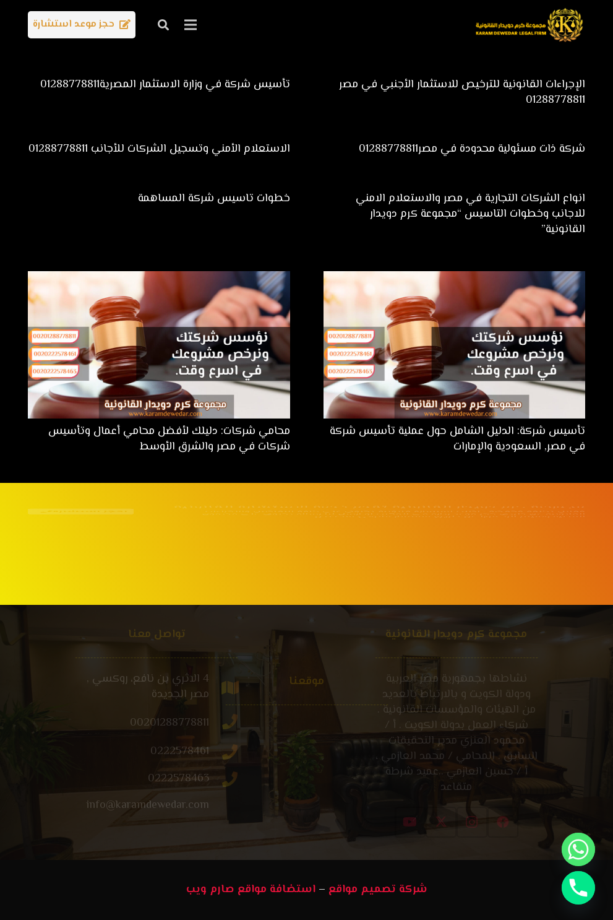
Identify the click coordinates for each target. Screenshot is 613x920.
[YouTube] (450, 822)
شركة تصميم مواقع (377, 889)
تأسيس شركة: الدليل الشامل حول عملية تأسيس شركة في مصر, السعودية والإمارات (457, 439)
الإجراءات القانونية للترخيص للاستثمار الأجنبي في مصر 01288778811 (462, 92)
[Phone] (578, 888)
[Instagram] (512, 822)
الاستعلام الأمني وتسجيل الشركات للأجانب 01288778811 (159, 149)
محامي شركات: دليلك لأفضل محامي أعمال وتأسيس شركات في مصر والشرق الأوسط (169, 439)
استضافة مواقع (276, 889)
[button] (163, 24)
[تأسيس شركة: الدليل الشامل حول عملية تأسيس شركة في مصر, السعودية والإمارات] (455, 278)
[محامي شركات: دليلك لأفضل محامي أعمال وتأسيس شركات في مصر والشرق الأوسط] (159, 278)
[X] (481, 822)
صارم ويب (210, 889)
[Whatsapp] (578, 849)
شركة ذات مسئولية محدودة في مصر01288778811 (472, 149)
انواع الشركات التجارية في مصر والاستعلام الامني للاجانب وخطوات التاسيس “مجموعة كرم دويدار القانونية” (470, 214)
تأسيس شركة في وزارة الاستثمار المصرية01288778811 (165, 84)
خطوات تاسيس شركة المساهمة (214, 198)
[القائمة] (191, 24)
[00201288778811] (183, 723)
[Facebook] (543, 822)
